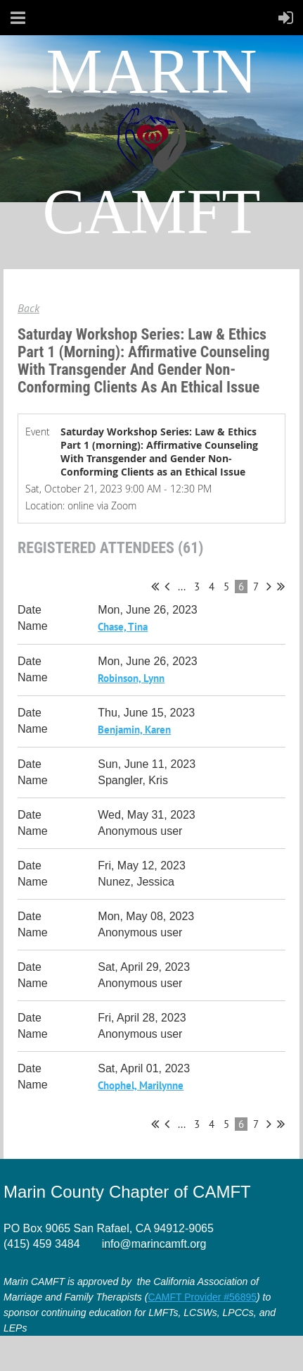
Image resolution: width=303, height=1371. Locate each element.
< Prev (167, 586)
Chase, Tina (123, 626)
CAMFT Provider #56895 (202, 1297)
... (182, 586)
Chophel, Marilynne (140, 1085)
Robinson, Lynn (131, 678)
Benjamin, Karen (134, 729)
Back (28, 308)
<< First (155, 586)
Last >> (281, 586)
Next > (269, 586)
